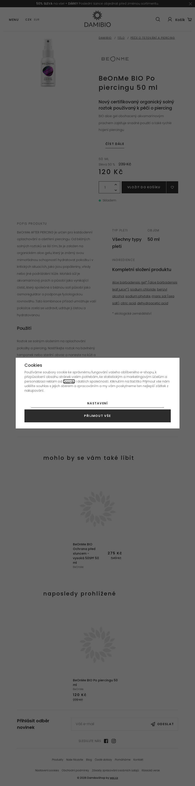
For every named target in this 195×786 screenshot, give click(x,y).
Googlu (69, 381)
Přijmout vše (97, 416)
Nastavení (97, 403)
